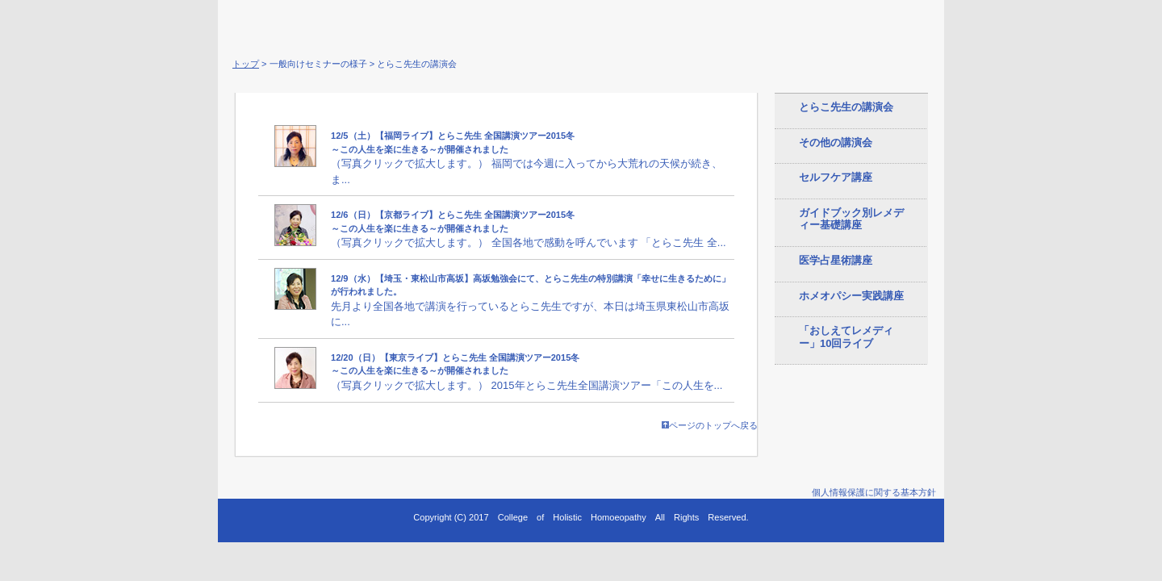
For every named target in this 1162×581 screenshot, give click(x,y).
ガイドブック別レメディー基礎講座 (851, 219)
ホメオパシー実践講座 (851, 296)
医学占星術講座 (835, 260)
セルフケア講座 (835, 177)
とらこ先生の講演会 (846, 107)
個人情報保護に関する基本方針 (874, 492)
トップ (245, 64)
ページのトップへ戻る (710, 425)
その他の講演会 (835, 142)
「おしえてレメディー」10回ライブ (846, 336)
